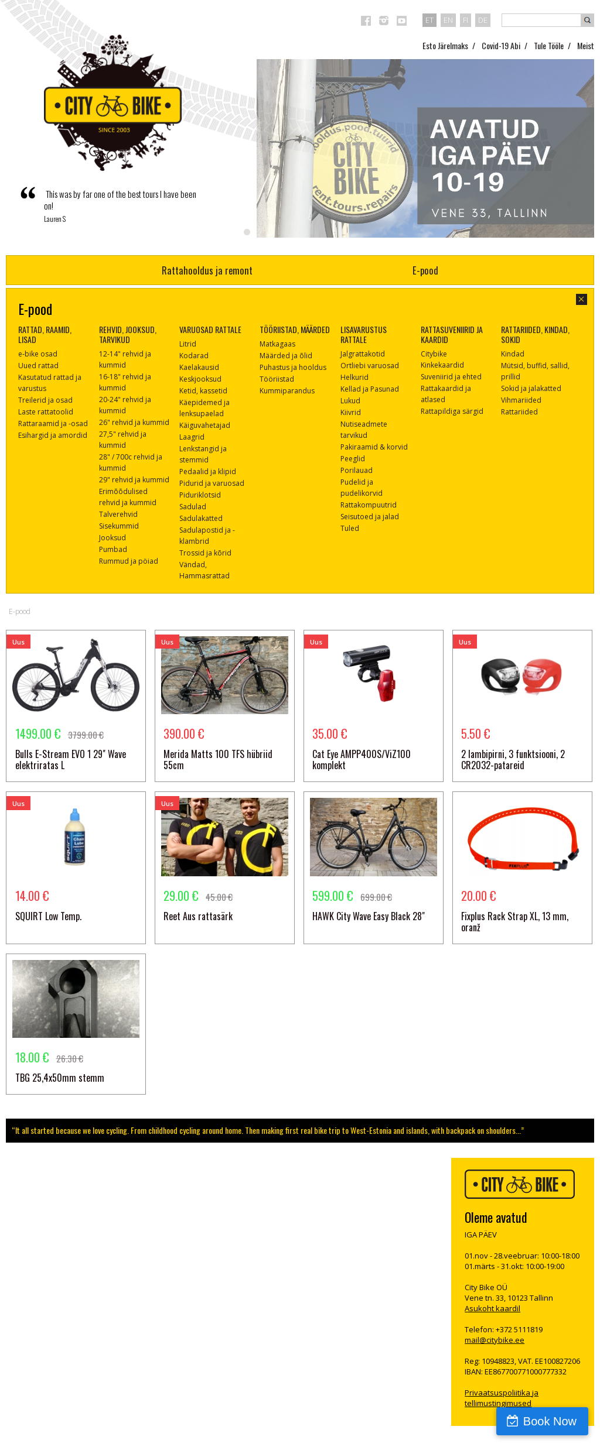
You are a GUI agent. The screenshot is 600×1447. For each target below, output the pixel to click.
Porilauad (356, 470)
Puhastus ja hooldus (293, 367)
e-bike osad (37, 354)
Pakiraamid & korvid (374, 447)
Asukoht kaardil (492, 1308)
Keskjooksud (200, 379)
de (483, 20)
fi (465, 20)
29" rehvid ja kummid (134, 480)
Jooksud (112, 538)
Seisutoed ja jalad (369, 517)
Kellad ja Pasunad (369, 389)
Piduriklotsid (200, 495)
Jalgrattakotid (362, 354)
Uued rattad (38, 366)
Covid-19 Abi (501, 45)
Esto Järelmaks (445, 45)
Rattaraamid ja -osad (53, 423)
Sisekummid (119, 526)
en (448, 20)
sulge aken (581, 299)
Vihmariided (521, 400)
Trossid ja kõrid (205, 553)
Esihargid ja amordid (52, 435)
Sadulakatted (201, 518)
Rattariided (519, 412)
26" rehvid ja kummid (134, 422)
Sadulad (192, 507)
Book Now (550, 1421)
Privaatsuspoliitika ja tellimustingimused (501, 1397)
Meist (585, 45)
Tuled (349, 528)
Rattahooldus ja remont (207, 270)
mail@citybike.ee (494, 1340)
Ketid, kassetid (203, 391)
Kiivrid (350, 412)
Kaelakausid (199, 367)
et (429, 20)
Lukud (350, 401)
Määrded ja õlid (286, 356)
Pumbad (113, 549)
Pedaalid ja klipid (207, 471)
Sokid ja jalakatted (531, 388)
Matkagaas (277, 344)
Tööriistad (277, 379)
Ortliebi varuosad (369, 366)
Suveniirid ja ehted (451, 377)
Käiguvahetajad (204, 425)
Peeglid (352, 459)
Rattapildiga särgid (452, 411)
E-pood (425, 270)
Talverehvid (118, 514)
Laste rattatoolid (45, 412)
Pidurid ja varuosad (211, 483)
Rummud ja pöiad (128, 561)
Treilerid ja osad (45, 400)
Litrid (187, 344)
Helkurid (354, 377)
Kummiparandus (287, 391)
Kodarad (194, 356)
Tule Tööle (549, 45)
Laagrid (191, 437)
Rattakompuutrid (368, 505)
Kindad (512, 354)
